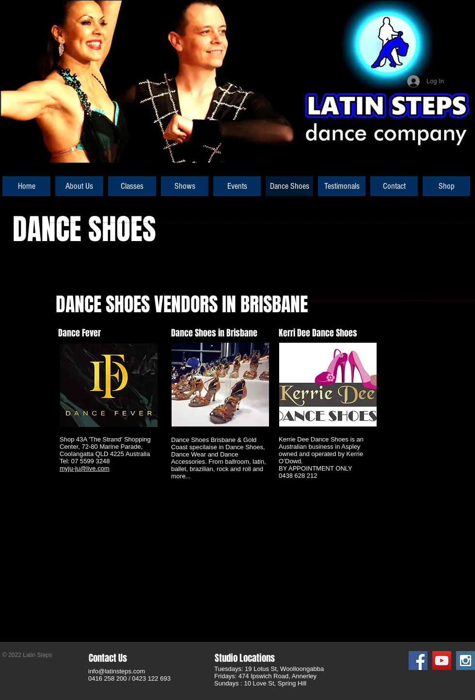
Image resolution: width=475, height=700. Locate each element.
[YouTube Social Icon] (441, 660)
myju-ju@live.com (85, 468)
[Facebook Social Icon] (418, 660)
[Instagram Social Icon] (465, 660)
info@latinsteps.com (116, 671)
